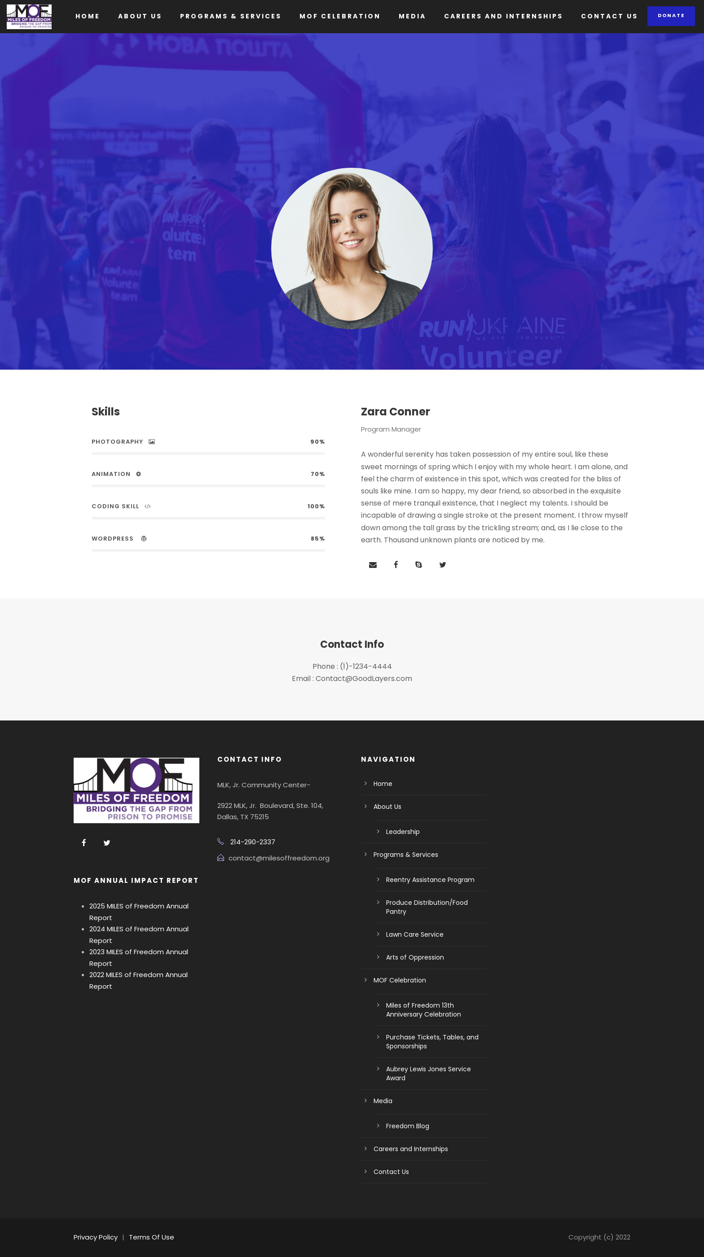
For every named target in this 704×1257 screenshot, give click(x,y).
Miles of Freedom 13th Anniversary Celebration (423, 1010)
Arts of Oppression (415, 957)
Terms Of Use (151, 1237)
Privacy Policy (96, 1237)
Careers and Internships (503, 16)
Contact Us (609, 16)
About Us (140, 16)
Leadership (403, 831)
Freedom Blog (407, 1126)
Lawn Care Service (415, 934)
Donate (671, 15)
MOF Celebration (340, 16)
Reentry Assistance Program (430, 879)
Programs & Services (231, 16)
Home (87, 16)
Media (412, 16)
